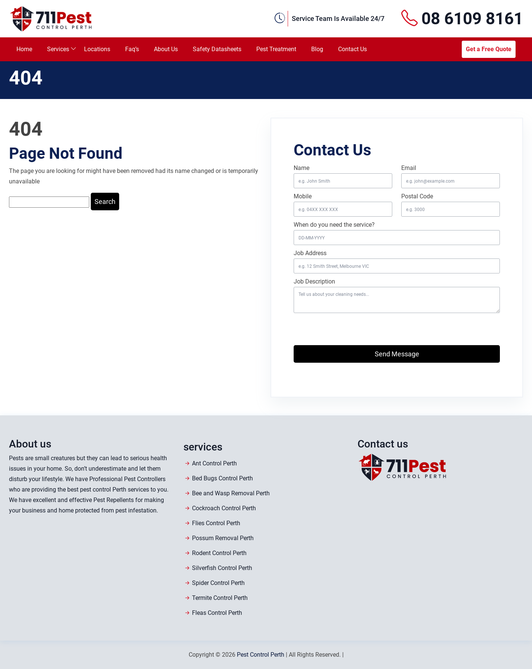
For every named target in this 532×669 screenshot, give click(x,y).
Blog (317, 49)
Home (24, 49)
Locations (97, 49)
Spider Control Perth (218, 582)
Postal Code (417, 196)
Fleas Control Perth (217, 612)
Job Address (310, 253)
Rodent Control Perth (219, 553)
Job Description (314, 281)
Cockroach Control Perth (224, 508)
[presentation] (337, 327)
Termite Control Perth (220, 597)
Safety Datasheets (217, 49)
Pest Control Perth (260, 654)
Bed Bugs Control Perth (222, 478)
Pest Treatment (276, 49)
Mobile (303, 196)
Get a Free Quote (488, 49)
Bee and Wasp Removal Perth (231, 493)
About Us (166, 49)
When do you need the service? (334, 224)
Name (301, 167)
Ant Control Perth (214, 463)
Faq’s (132, 49)
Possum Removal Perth (223, 538)
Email (408, 167)
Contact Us (352, 49)
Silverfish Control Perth (222, 568)
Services (58, 49)
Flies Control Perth (216, 523)
